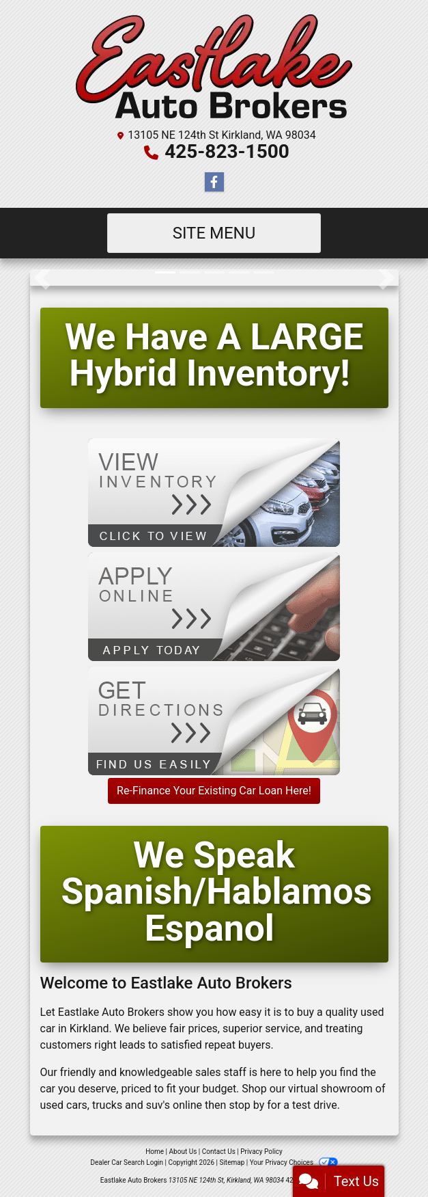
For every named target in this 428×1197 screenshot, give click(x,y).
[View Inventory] (214, 491)
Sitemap (231, 1162)
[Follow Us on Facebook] (214, 182)
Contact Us (219, 1151)
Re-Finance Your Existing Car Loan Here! (214, 790)
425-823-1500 (227, 151)
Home (154, 1151)
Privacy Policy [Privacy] (261, 1151)
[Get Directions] (214, 720)
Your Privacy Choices (294, 1162)
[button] (42, 277)
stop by (246, 1105)
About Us (183, 1151)
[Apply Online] (214, 606)
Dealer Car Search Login (126, 1162)
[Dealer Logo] (214, 66)
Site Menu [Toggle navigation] (214, 233)
